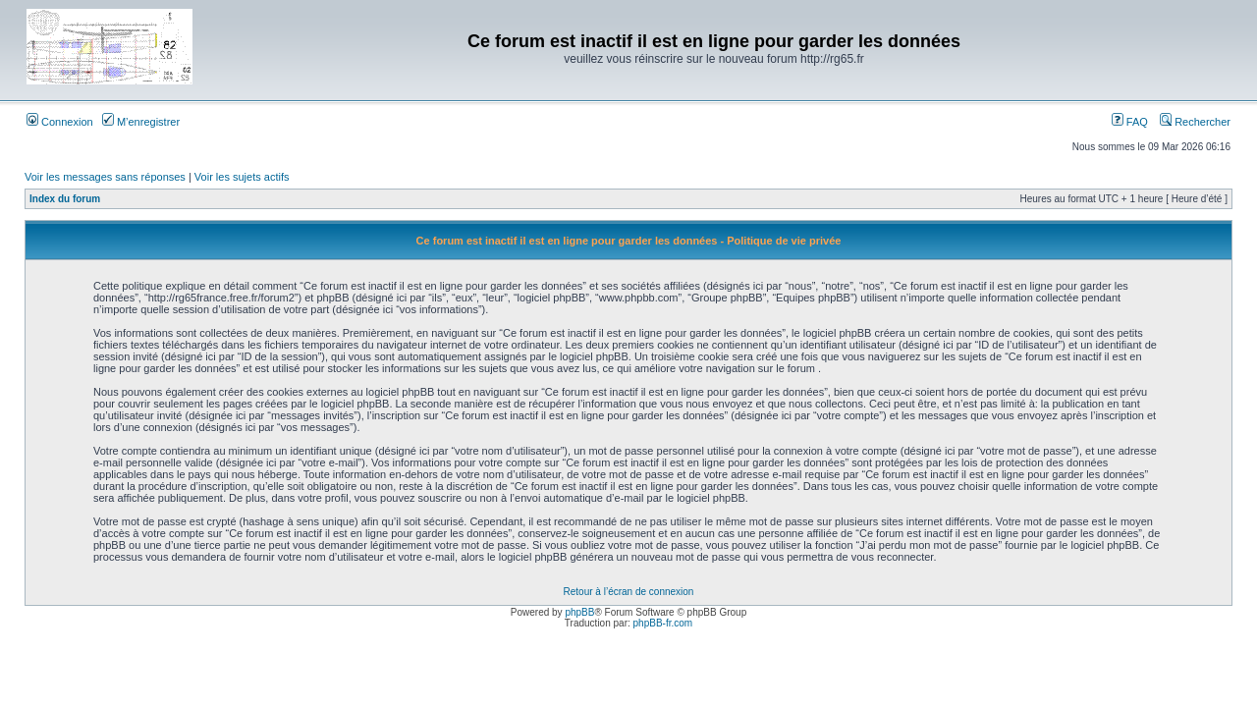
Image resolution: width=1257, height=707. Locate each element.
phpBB (579, 612)
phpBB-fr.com (663, 623)
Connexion (60, 122)
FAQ (1130, 122)
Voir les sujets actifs (242, 177)
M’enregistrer (141, 122)
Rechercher (1195, 122)
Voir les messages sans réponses (105, 177)
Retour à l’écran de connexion (629, 591)
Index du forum (64, 198)
